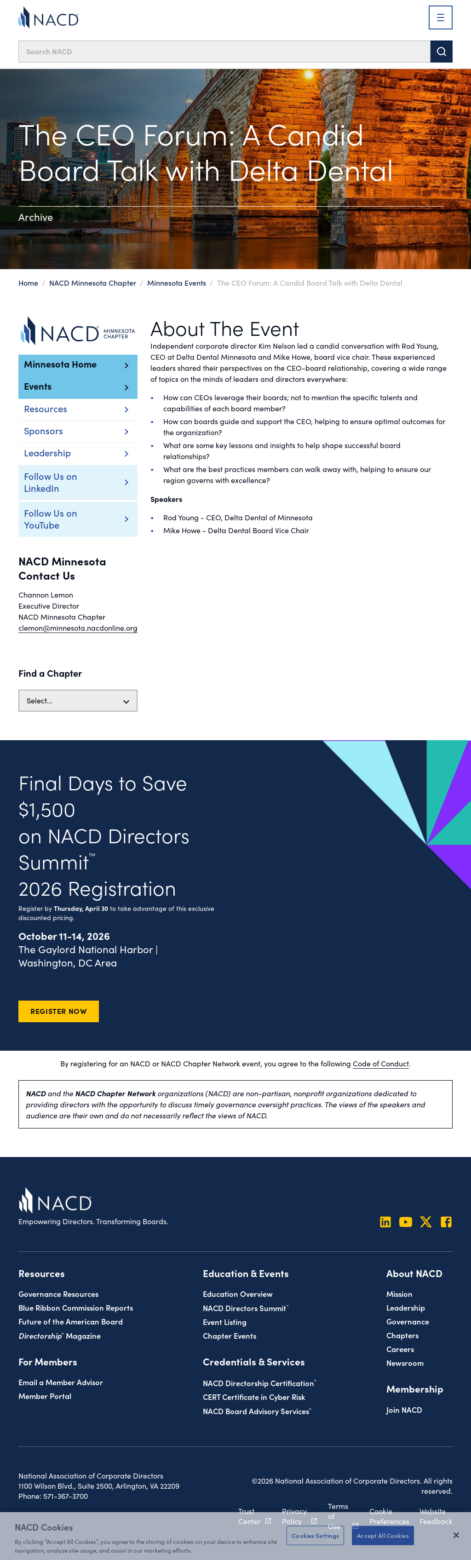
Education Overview (238, 1293)
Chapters (402, 1335)
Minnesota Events (176, 282)
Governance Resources (58, 1293)
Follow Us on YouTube (64, 518)
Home (28, 282)
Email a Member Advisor (60, 1381)
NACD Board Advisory (257, 1410)
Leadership (405, 1307)
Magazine (59, 1335)
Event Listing (225, 1321)
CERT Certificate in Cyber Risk (254, 1396)
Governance (407, 1321)
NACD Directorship (259, 1382)
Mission (399, 1293)
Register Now (58, 1011)
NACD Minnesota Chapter (92, 282)
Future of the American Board (70, 1321)
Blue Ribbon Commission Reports (75, 1307)
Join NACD (404, 1409)
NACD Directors (245, 1307)
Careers (400, 1348)
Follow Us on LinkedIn (64, 482)
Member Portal (44, 1395)
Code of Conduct (381, 1063)
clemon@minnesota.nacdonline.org (78, 628)
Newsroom (405, 1362)
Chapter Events (229, 1335)
